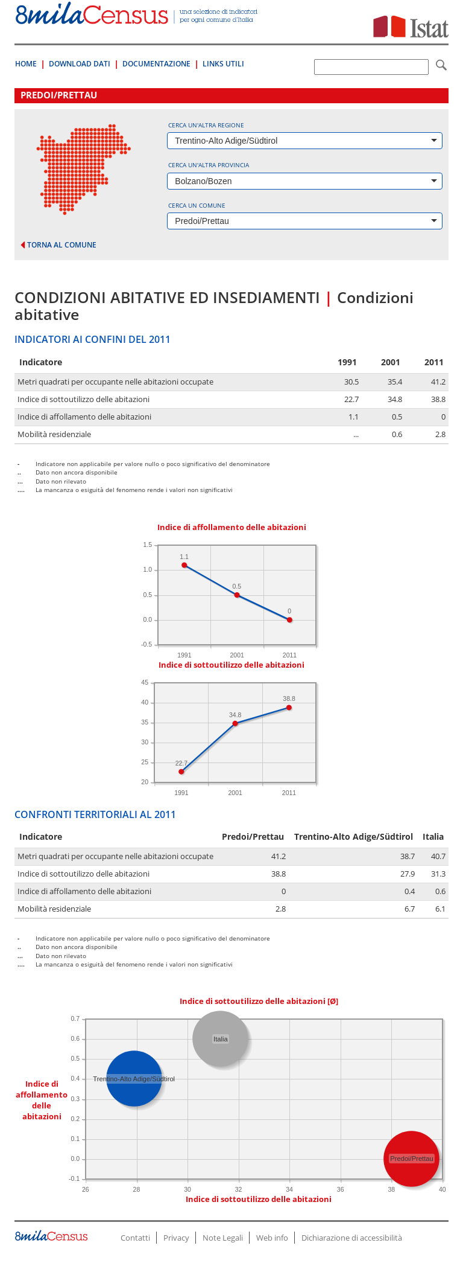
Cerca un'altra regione (206, 125)
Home (26, 64)
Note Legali (223, 1237)
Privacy (176, 1237)
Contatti (135, 1237)
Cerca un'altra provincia (208, 165)
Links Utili (223, 64)
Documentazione (156, 64)
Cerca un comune (196, 205)
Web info (272, 1237)
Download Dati (79, 64)
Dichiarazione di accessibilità (351, 1237)
